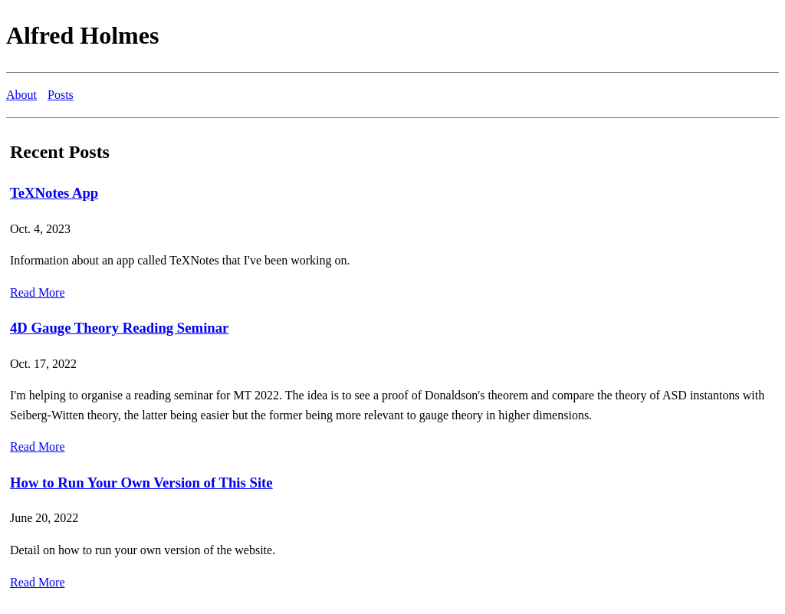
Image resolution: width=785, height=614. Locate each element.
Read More (37, 292)
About (21, 94)
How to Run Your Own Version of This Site (141, 482)
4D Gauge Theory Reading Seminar (119, 328)
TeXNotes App (54, 193)
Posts (61, 94)
